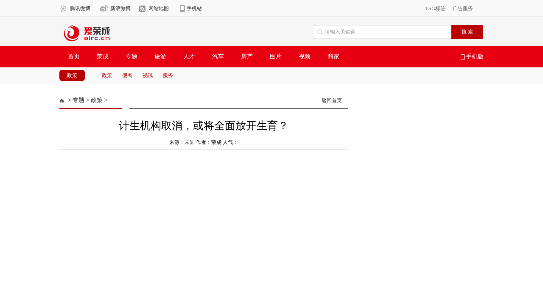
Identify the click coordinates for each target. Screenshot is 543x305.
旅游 (160, 56)
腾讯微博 (80, 8)
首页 (74, 56)
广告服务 (463, 8)
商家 (333, 56)
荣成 (103, 56)
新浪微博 (120, 8)
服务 (168, 75)
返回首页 (332, 100)
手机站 (194, 8)
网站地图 (158, 8)
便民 (127, 75)
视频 (305, 56)
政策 (72, 75)
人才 (189, 56)
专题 (131, 56)
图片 (276, 56)
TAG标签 (435, 8)
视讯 (148, 75)
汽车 (218, 56)
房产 (247, 56)
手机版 (472, 56)
